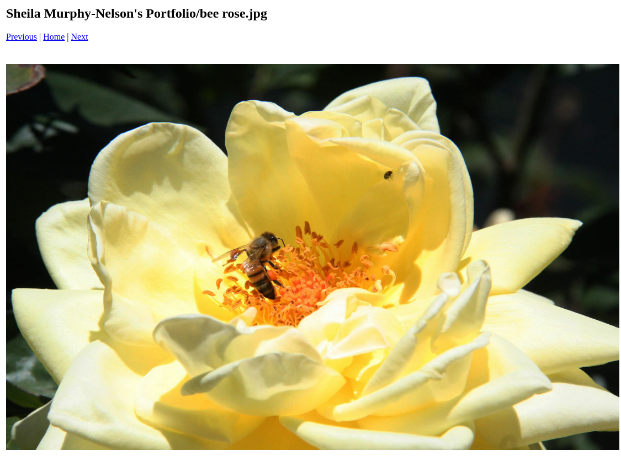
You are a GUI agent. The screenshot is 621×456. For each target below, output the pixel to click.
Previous (21, 36)
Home (54, 36)
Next (79, 36)
